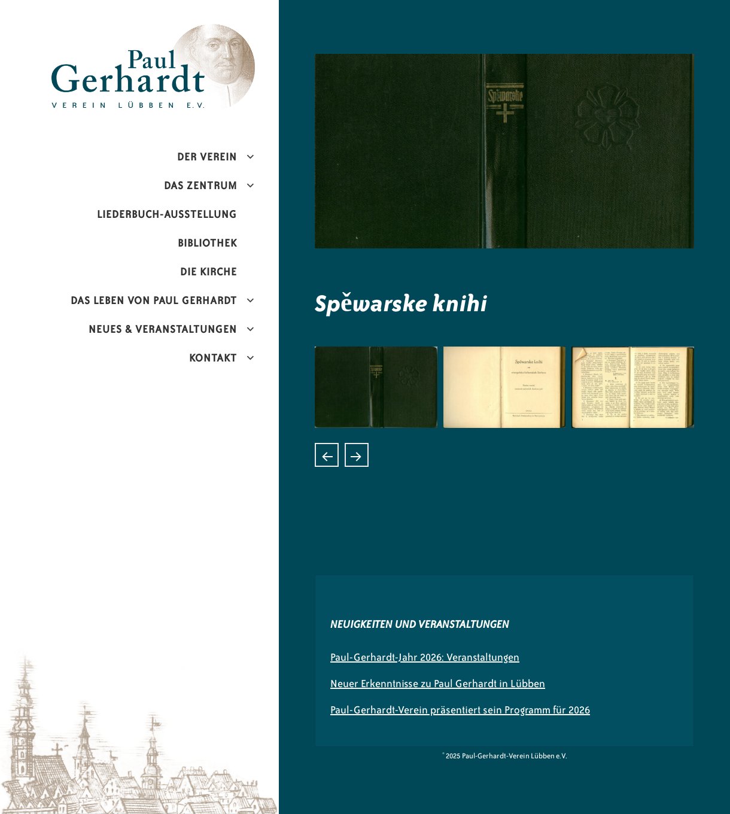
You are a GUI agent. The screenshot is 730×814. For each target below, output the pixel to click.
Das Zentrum (200, 185)
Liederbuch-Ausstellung (167, 214)
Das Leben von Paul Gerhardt (154, 300)
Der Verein (207, 156)
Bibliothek (207, 243)
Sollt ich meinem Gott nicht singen (327, 455)
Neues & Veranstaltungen (163, 329)
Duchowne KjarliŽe (357, 455)
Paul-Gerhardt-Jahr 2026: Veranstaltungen (424, 657)
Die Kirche (208, 271)
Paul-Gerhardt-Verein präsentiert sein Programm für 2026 (460, 709)
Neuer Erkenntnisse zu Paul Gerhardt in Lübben (437, 683)
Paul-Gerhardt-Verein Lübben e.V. (178, 33)
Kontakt (213, 358)
